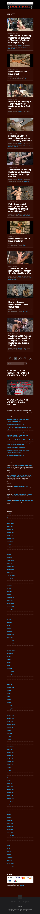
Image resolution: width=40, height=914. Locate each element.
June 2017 (9, 845)
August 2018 (10, 802)
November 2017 (10, 829)
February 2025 (10, 560)
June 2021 (9, 696)
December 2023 (10, 603)
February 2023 (10, 634)
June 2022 (9, 659)
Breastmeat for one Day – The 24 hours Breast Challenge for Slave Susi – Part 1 (19, 105)
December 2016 (10, 863)
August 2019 (10, 764)
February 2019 (10, 783)
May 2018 (9, 811)
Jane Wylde (9, 500)
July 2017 (9, 842)
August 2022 (10, 653)
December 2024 (10, 566)
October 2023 (10, 610)
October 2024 (10, 572)
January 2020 (10, 749)
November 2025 (10, 532)
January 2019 (10, 786)
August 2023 (10, 616)
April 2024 (9, 591)
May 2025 (9, 551)
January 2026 (10, 526)
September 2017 (10, 836)
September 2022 (11, 650)
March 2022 (9, 668)
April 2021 (9, 702)
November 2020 (10, 718)
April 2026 (9, 517)
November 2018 (10, 792)
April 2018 (9, 814)
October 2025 (10, 535)
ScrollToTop (20, 897)
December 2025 (10, 529)
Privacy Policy (18, 904)
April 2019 (9, 777)
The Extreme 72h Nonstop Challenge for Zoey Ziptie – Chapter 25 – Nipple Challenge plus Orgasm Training (19, 341)
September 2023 (11, 613)
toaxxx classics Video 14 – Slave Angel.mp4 (19, 239)
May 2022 (9, 662)
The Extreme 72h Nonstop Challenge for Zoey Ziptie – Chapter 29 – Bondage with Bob (19, 173)
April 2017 (9, 851)
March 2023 (9, 631)
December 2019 (10, 752)
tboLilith (16, 146)
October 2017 (10, 833)
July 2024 (9, 582)
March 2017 (9, 854)
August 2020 (10, 727)
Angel (25, 78)
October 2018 (10, 795)
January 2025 (10, 563)
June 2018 (9, 808)
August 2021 (10, 690)
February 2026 (10, 523)
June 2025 (9, 548)
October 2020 (10, 721)
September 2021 (10, 687)
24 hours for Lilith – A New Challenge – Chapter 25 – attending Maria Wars (19, 138)
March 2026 (9, 520)
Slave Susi (25, 113)
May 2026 (9, 514)
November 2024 (10, 569)
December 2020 (10, 715)
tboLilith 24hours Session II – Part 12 (15, 424)
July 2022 (9, 656)
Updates (20, 45)
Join (24, 902)
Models (19, 902)
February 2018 (10, 820)
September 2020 (11, 724)
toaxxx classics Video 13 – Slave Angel (16, 432)
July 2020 (9, 730)
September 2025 (11, 538)
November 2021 (10, 681)
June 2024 (9, 585)
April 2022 (9, 665)
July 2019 (9, 767)
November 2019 (10, 755)
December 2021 (10, 678)
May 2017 (9, 848)
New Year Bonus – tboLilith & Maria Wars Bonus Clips (18, 304)
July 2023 (9, 619)
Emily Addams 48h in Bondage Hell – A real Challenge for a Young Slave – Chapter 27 (18, 208)
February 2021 (10, 709)
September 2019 (10, 761)
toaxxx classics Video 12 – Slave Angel (16, 447)
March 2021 (9, 706)
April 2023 (9, 628)
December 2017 (10, 826)
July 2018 (9, 805)
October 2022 (10, 647)
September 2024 (11, 576)
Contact (10, 904)
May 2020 (9, 737)
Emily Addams (26, 215)
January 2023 (10, 637)
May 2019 (9, 774)
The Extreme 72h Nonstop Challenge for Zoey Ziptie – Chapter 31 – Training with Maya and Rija (19, 39)
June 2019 (9, 771)
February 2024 (10, 597)
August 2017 (10, 839)
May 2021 (9, 699)
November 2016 (10, 867)
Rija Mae (10, 48)
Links (27, 902)
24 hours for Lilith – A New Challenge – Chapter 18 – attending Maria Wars (19, 271)
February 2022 (10, 672)
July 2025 (9, 545)
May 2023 (9, 625)
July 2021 (9, 693)
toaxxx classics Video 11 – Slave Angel (19, 72)
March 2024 (9, 594)
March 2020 (9, 743)
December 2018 (10, 789)
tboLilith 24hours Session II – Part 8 (15, 455)
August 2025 (10, 541)
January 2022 (10, 675)
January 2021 (10, 712)
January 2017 (10, 860)
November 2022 (10, 644)
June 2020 (9, 733)
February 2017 (10, 857)
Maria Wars (25, 145)
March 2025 (9, 557)
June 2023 (9, 622)
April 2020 (9, 740)
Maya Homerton (26, 47)
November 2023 (10, 607)
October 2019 (10, 758)
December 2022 (10, 641)
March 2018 (9, 817)
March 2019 (9, 780)
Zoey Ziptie (15, 48)
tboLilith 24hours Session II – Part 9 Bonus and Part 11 (20, 440)
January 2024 (10, 600)
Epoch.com (21, 885)
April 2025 (9, 554)
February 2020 (10, 746)
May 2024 (9, 588)
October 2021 (10, 684)
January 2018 (10, 823)
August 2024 (10, 579)
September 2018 (10, 798)
